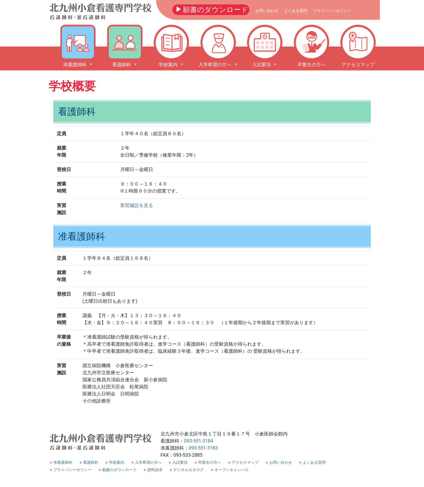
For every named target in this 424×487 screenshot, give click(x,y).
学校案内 (116, 462)
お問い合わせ (266, 11)
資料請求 (155, 470)
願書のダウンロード (210, 9)
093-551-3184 (198, 441)
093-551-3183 (203, 448)
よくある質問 (295, 11)
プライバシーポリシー (332, 11)
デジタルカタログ (188, 470)
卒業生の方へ (209, 462)
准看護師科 (62, 462)
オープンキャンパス (231, 470)
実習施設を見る (136, 205)
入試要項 (180, 462)
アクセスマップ (245, 462)
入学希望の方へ (148, 462)
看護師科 (90, 462)
